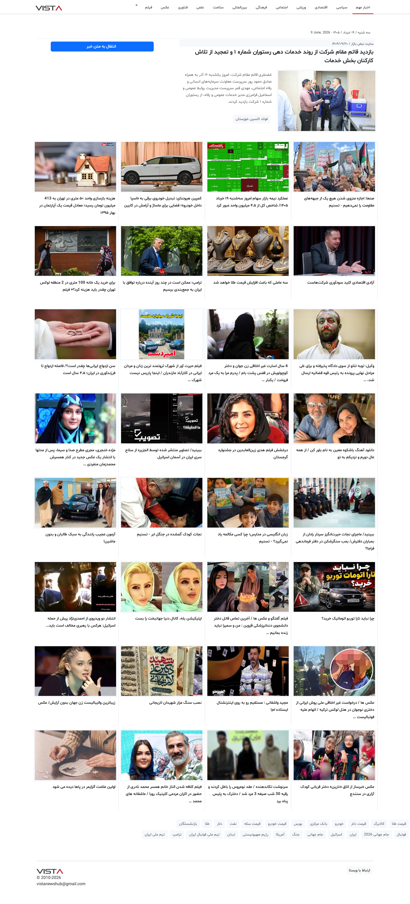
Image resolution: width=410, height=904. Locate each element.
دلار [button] (219, 823)
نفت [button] (233, 823)
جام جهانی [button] (315, 834)
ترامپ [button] (177, 834)
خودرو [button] (339, 823)
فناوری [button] (183, 7)
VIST (49, 7)
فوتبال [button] (401, 834)
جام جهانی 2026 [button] (376, 834)
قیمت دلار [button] (358, 823)
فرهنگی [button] (261, 7)
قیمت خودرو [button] (277, 823)
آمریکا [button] (280, 834)
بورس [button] (298, 823)
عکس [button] (165, 7)
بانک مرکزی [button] (318, 823)
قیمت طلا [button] (399, 823)
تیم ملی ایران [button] (155, 834)
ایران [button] (353, 834)
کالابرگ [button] (379, 823)
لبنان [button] (231, 834)
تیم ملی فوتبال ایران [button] (204, 834)
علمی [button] (200, 7)
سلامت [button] (218, 7)
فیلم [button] (148, 7)
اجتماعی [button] (282, 7)
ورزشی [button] (301, 7)
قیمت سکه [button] (252, 823)
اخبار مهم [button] (363, 7)
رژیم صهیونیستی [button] (255, 834)
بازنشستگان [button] (188, 823)
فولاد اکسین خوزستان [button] (252, 119)
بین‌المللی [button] (239, 7)
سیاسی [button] (341, 7)
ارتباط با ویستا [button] (359, 870)
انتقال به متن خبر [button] (102, 46)
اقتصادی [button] (321, 7)
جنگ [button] (296, 834)
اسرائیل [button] (336, 834)
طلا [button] (207, 823)
